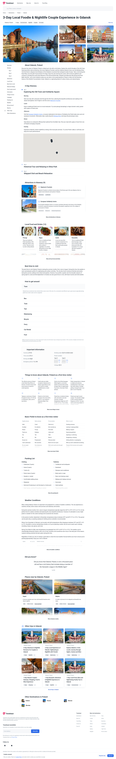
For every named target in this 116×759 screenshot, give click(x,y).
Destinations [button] (20, 3)
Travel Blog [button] (44, 3)
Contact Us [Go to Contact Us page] (78, 723)
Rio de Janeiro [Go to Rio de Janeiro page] (104, 731)
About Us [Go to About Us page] (78, 718)
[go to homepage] (8, 4)
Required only (102, 755)
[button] (53, 91)
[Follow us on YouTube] (9, 745)
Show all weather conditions (53, 549)
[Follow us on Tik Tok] (5, 745)
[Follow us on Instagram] (7, 745)
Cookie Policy (19, 757)
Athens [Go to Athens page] (91, 723)
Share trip (110, 22)
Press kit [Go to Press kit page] (78, 726)
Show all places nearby (53, 618)
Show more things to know (53, 409)
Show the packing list (53, 493)
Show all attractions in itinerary (53, 217)
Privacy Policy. (14, 737)
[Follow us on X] (11, 745)
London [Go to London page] (91, 718)
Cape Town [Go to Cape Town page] (103, 728)
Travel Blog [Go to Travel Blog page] (78, 721)
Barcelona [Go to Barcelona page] (103, 721)
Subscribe (35, 731)
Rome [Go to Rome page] (102, 718)
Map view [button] (28, 3)
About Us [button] (36, 3)
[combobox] (57, 8)
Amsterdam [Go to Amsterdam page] (103, 723)
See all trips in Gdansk (53, 689)
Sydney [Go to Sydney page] (91, 728)
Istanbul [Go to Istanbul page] (103, 726)
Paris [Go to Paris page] (102, 715)
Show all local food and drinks (53, 258)
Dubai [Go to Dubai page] (91, 726)
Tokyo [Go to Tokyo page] (91, 721)
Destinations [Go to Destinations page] (78, 715)
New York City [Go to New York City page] (92, 715)
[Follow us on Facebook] (14, 745)
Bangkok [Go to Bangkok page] (91, 731)
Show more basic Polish (53, 451)
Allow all (110, 755)
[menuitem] (11, 65)
